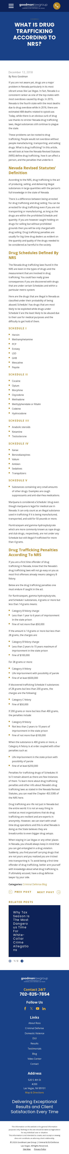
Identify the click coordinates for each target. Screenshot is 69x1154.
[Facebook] (25, 1008)
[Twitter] (31, 1008)
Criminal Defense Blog (35, 884)
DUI (34, 1038)
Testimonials (34, 1048)
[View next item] (22, 961)
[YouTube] (37, 1008)
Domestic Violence (34, 1033)
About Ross (35, 1023)
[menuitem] (27, 1149)
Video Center (35, 1058)
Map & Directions (34, 1092)
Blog (34, 1053)
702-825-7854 (35, 994)
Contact (34, 1063)
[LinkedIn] (43, 1008)
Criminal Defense (34, 1028)
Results (34, 1043)
